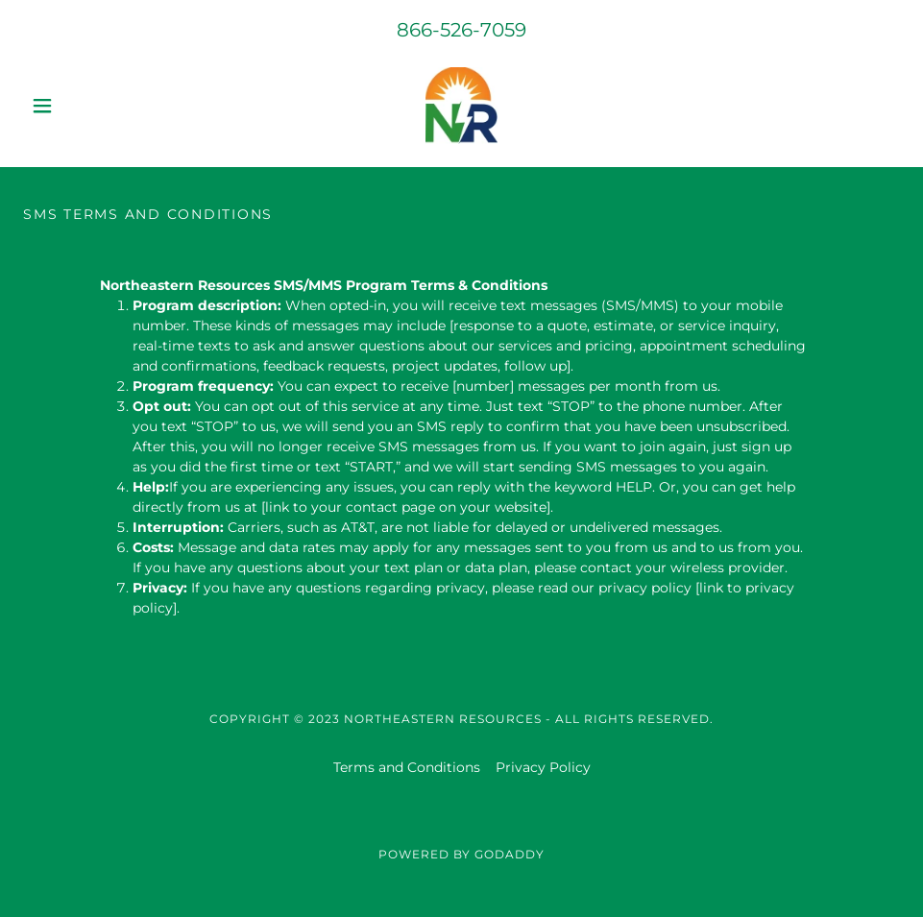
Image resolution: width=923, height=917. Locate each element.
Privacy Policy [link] (543, 767)
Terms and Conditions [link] (406, 767)
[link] (461, 105)
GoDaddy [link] (509, 854)
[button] (89, 105)
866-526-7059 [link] (461, 29)
